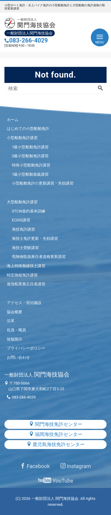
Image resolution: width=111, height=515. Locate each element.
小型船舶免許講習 (22, 138)
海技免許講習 (23, 229)
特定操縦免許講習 (22, 275)
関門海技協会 (37, 374)
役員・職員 (16, 330)
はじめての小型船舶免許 (28, 128)
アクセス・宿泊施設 (24, 302)
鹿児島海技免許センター (56, 444)
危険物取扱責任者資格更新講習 (39, 256)
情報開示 (14, 339)
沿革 (11, 321)
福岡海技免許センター (55, 434)
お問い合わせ (18, 357)
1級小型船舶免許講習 (30, 147)
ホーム (12, 119)
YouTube (55, 481)
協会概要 (14, 312)
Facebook (35, 466)
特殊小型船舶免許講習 (31, 165)
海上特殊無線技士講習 (26, 266)
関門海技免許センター (55, 424)
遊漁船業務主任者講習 (26, 284)
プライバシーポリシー (26, 348)
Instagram (75, 466)
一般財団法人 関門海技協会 (54, 498)
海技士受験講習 (25, 247)
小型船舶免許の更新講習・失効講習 (42, 183)
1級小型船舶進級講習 (30, 174)
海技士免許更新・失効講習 (35, 238)
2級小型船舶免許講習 (30, 156)
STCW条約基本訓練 (28, 211)
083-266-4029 (26, 40)
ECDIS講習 (21, 220)
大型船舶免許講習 (22, 202)
